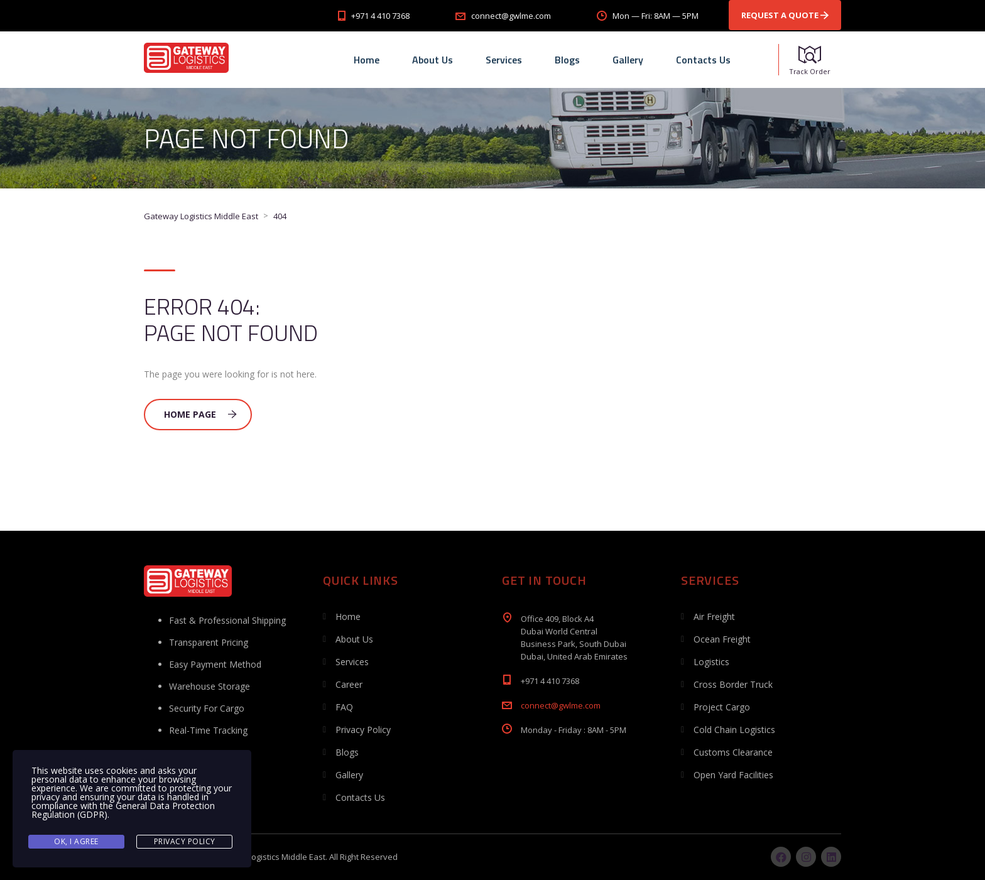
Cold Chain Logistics (734, 730)
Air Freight (714, 616)
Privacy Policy (363, 730)
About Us (432, 59)
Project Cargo (722, 707)
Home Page (200, 414)
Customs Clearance (733, 752)
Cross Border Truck (733, 684)
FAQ (344, 707)
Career (348, 684)
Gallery (627, 59)
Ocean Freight (722, 639)
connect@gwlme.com (561, 705)
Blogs (567, 59)
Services (504, 59)
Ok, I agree (76, 841)
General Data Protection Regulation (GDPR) (123, 810)
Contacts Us (703, 59)
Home (366, 59)
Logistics (711, 662)
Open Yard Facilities (733, 775)
